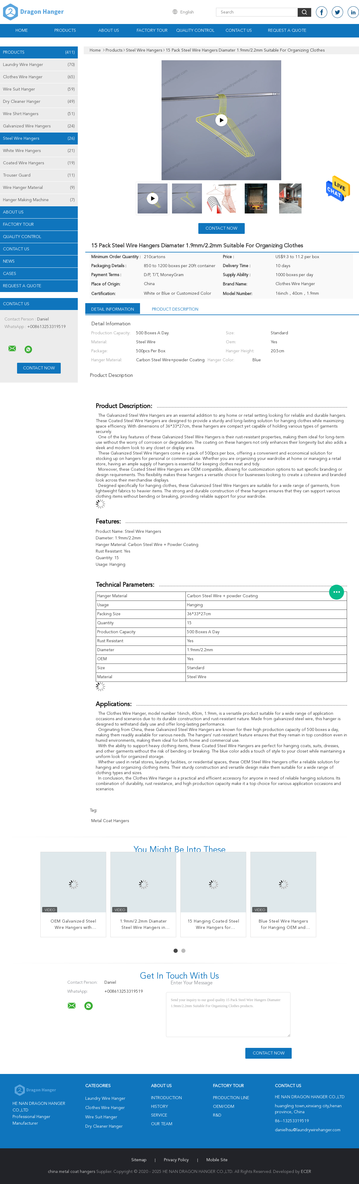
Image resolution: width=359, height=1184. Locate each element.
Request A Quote (287, 30)
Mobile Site (217, 1160)
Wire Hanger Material (39, 188)
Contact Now (221, 228)
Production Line (231, 1098)
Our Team (161, 1124)
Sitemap (138, 1160)
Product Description (175, 309)
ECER (306, 1172)
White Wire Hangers (39, 151)
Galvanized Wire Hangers (39, 126)
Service (159, 1115)
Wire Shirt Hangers (39, 114)
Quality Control (195, 30)
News (9, 261)
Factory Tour (152, 30)
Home (22, 30)
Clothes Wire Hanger (39, 77)
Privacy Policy (176, 1160)
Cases (9, 274)
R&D (217, 1115)
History (159, 1107)
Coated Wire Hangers (39, 163)
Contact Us (239, 30)
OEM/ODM (223, 1107)
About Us (108, 30)
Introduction (166, 1098)
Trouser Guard (39, 175)
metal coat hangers (110, 821)
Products (65, 30)
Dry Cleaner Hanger (39, 102)
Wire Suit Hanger (39, 89)
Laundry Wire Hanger (39, 65)
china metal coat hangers (71, 1172)
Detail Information (112, 309)
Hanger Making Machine (39, 200)
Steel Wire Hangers (39, 139)
